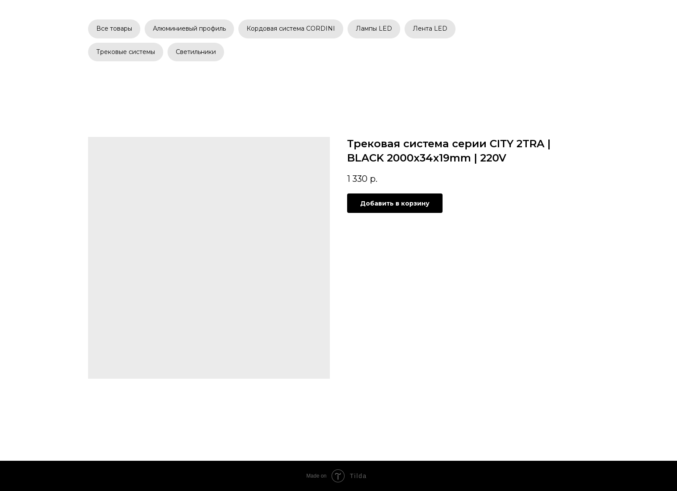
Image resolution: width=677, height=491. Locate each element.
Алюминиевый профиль (189, 28)
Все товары (114, 28)
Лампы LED (374, 28)
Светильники (196, 52)
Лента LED (430, 28)
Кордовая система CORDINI (291, 28)
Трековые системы (125, 52)
